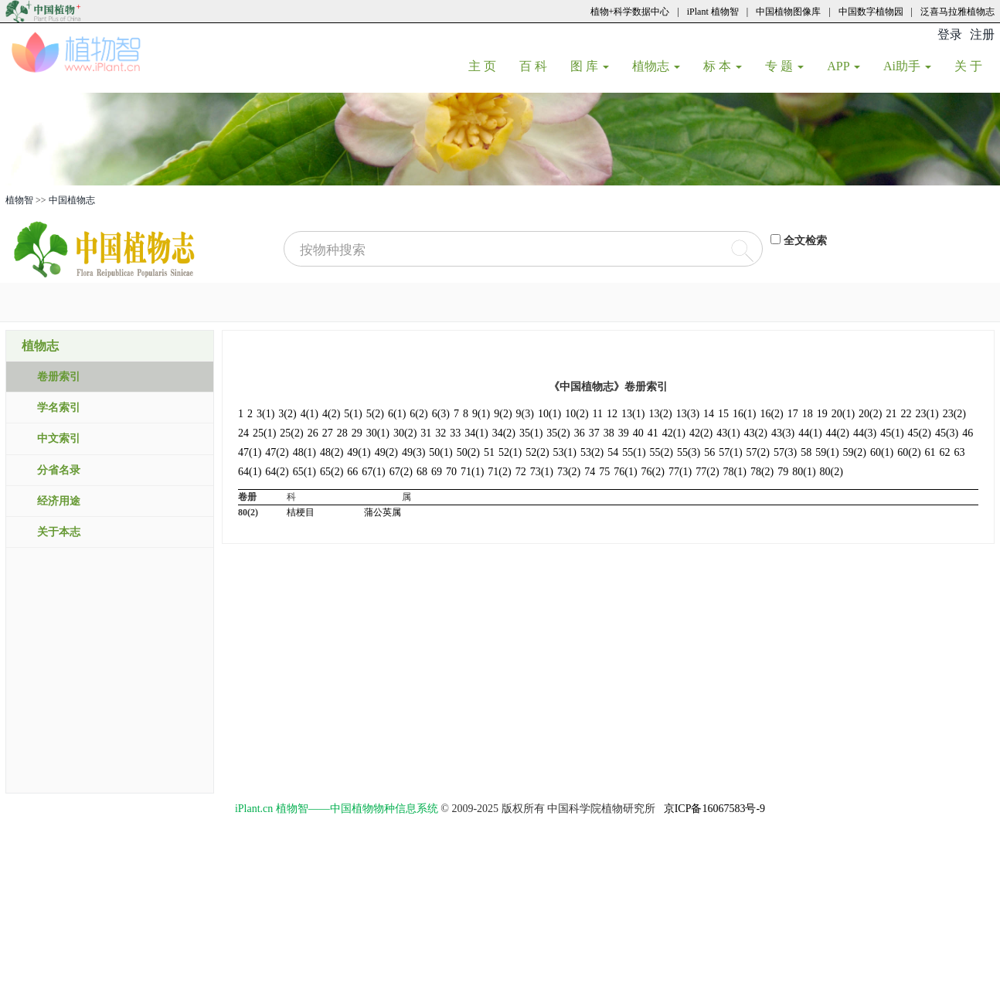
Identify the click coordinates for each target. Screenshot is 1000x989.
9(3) (525, 414)
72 (520, 472)
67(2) (401, 472)
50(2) (468, 452)
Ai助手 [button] (907, 66)
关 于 (974, 66)
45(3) (946, 433)
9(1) (481, 414)
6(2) (418, 414)
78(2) (762, 472)
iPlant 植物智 (713, 11)
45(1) (891, 433)
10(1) (549, 414)
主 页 (488, 66)
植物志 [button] (656, 66)
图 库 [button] (589, 66)
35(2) (558, 433)
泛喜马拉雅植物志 (957, 11)
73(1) (541, 472)
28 (342, 433)
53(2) (592, 452)
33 (455, 433)
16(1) (744, 414)
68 (422, 472)
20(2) (870, 414)
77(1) (680, 472)
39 (623, 433)
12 (612, 414)
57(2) (758, 452)
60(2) (908, 452)
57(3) (785, 452)
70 (451, 472)
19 (822, 414)
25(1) (264, 433)
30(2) (405, 433)
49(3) (413, 452)
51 (489, 452)
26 (313, 433)
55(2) (661, 452)
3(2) (287, 414)
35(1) (531, 433)
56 (709, 452)
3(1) (265, 414)
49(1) (358, 452)
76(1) (625, 472)
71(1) (472, 472)
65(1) (304, 472)
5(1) (353, 414)
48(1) (304, 452)
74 (589, 472)
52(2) (537, 452)
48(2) (331, 452)
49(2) (386, 452)
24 (243, 433)
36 (579, 433)
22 (905, 414)
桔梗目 (301, 512)
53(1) (565, 452)
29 (357, 433)
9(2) (503, 414)
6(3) (441, 414)
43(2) (755, 433)
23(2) (954, 414)
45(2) (919, 433)
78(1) (735, 472)
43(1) (728, 433)
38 (609, 433)
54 (612, 452)
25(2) (291, 433)
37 (594, 433)
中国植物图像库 (788, 11)
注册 (982, 34)
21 (891, 414)
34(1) (476, 433)
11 (598, 414)
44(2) (837, 433)
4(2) (331, 414)
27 (327, 433)
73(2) (568, 472)
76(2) (653, 472)
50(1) (440, 452)
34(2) (503, 433)
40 (638, 433)
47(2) (276, 452)
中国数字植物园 (870, 11)
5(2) (375, 414)
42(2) (701, 433)
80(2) (831, 472)
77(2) (707, 472)
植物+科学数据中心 (630, 11)
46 (967, 433)
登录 (949, 34)
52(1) (510, 452)
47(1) (249, 452)
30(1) (377, 433)
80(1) (803, 472)
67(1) (373, 472)
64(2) (276, 472)
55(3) (688, 452)
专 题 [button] (784, 66)
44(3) (864, 433)
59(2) (854, 452)
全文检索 (805, 240)
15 (723, 414)
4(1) (309, 414)
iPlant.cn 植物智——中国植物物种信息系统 (336, 808)
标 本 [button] (722, 66)
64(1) (249, 472)
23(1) (926, 414)
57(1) (730, 452)
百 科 (539, 66)
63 (959, 452)
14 (708, 414)
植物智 (19, 200)
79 (782, 472)
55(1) (633, 452)
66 (352, 472)
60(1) (881, 452)
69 (436, 472)
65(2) (331, 472)
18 (807, 414)
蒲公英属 (382, 512)
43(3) (782, 433)
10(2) (576, 414)
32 (440, 433)
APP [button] (843, 66)
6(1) (397, 414)
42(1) (673, 433)
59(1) (826, 452)
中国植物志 (72, 200)
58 (806, 452)
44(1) (809, 433)
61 (930, 452)
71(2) (499, 472)
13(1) (633, 414)
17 (792, 414)
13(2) (660, 414)
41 (653, 433)
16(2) (771, 414)
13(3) (687, 414)
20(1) (843, 414)
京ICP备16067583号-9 (714, 808)
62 (945, 452)
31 (425, 433)
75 (604, 472)
